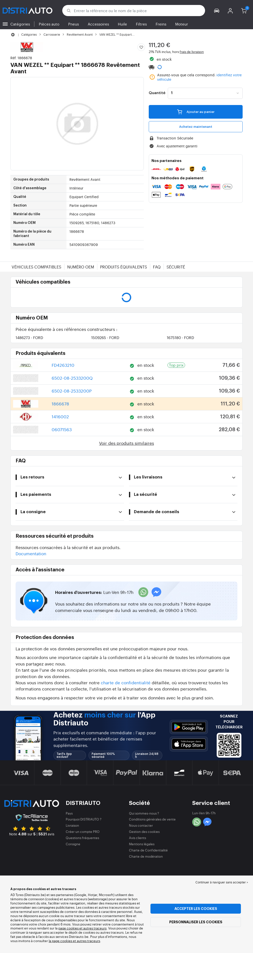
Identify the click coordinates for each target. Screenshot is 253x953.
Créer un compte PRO (83, 831)
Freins (161, 23)
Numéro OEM (80, 266)
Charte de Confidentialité (148, 850)
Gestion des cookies (144, 831)
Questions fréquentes (82, 838)
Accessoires (98, 23)
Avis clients (137, 838)
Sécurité (176, 266)
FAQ (157, 266)
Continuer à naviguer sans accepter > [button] (221, 882)
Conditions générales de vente (152, 819)
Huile (122, 23)
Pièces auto (49, 23)
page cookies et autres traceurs (82, 928)
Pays (69, 813)
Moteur (181, 23)
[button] (217, 10)
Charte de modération (146, 856)
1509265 (105, 337)
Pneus (73, 23)
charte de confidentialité (125, 682)
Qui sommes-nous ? (144, 813)
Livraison (72, 825)
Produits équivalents (123, 266)
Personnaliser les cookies (195, 922)
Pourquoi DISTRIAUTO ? (84, 819)
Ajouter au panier (195, 111)
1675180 (180, 337)
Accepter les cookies (195, 908)
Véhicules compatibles (36, 266)
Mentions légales (141, 844)
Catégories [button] (20, 23)
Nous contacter (141, 825)
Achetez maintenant (195, 126)
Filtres (141, 23)
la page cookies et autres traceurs (74, 941)
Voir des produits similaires (126, 443)
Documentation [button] (31, 553)
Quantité (157, 93)
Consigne (73, 844)
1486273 (29, 337)
